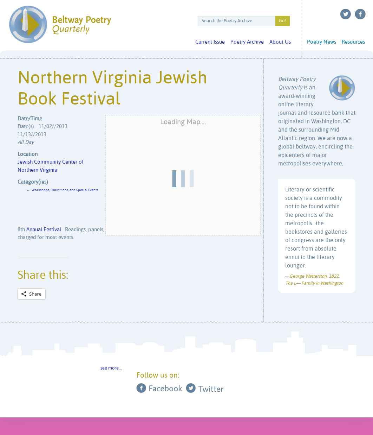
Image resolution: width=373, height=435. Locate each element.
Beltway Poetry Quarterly (59, 24)
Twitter (345, 14)
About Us (280, 42)
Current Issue (210, 42)
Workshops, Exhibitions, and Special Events (65, 190)
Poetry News (321, 42)
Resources (353, 42)
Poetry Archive (247, 42)
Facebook (360, 14)
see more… (111, 368)
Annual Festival (43, 229)
